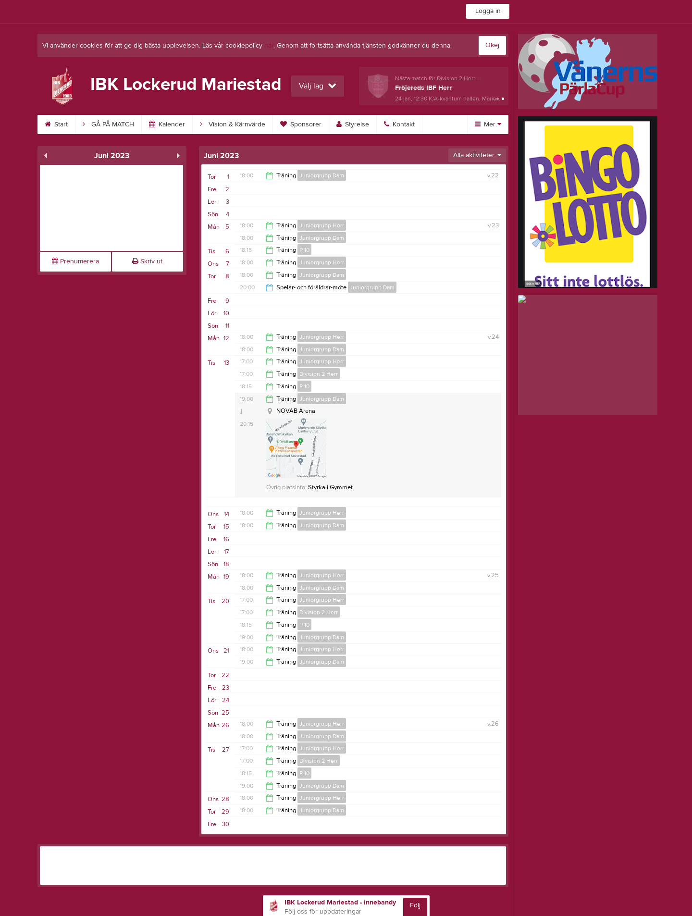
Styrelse (352, 124)
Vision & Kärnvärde (232, 124)
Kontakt (399, 124)
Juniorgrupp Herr (321, 225)
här (268, 45)
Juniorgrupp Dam (321, 175)
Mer (488, 124)
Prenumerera (75, 261)
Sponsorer (300, 124)
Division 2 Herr (318, 374)
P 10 (304, 250)
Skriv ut (147, 261)
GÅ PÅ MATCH (108, 124)
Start (56, 124)
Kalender (167, 124)
